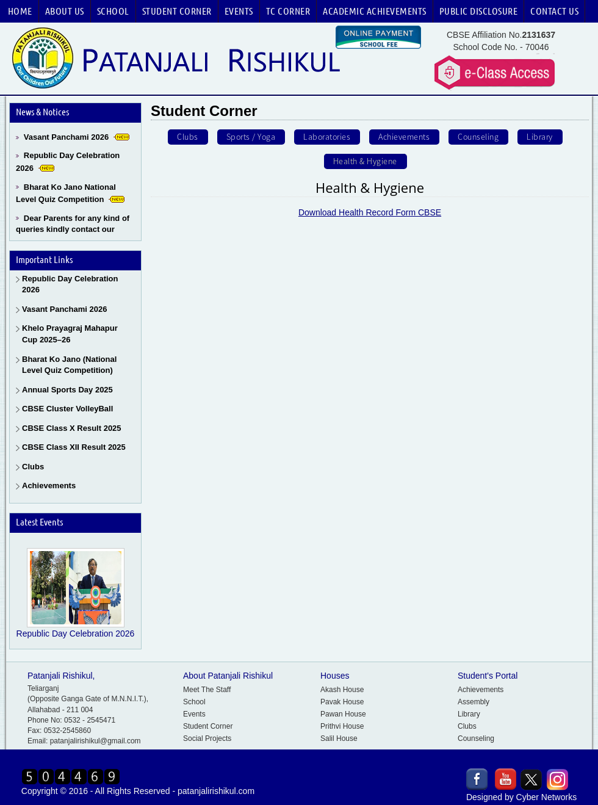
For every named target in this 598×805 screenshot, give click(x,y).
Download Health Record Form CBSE (369, 223)
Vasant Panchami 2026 (66, 137)
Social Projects (207, 738)
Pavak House (342, 702)
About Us (64, 10)
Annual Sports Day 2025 (67, 389)
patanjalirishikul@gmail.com (95, 741)
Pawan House (343, 714)
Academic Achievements (375, 10)
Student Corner (177, 10)
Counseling (476, 738)
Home (20, 10)
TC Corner (288, 10)
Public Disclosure (478, 10)
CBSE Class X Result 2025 (71, 428)
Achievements (49, 485)
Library (469, 714)
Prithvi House (342, 726)
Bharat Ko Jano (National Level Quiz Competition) (69, 365)
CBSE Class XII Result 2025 (74, 447)
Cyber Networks (546, 797)
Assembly (473, 702)
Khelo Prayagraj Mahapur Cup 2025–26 (70, 333)
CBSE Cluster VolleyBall (67, 408)
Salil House (339, 738)
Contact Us (554, 10)
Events (239, 10)
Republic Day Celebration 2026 (70, 284)
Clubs (33, 466)
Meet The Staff (207, 689)
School (113, 10)
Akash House (342, 689)
